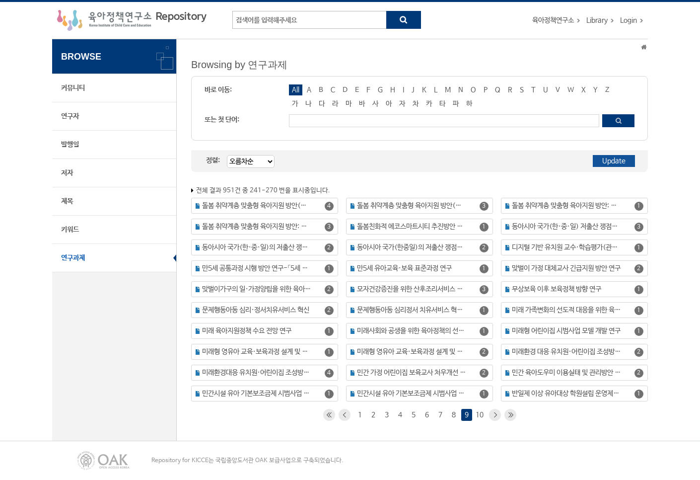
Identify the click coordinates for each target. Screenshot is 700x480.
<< (329, 415)
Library (597, 20)
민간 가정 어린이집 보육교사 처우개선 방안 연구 (412, 372)
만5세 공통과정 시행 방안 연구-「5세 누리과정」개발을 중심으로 (257, 268)
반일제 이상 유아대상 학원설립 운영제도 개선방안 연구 (567, 393)
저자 (67, 173)
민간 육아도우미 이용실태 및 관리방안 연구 (567, 372)
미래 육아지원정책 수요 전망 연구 (246, 330)
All (295, 90)
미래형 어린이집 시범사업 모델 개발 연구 (566, 330)
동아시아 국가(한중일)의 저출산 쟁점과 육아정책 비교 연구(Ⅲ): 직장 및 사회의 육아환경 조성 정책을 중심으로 (412, 247)
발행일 (70, 145)
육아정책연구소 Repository (132, 20)
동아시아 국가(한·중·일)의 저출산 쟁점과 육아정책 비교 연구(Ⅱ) (257, 247)
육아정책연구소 (553, 20)
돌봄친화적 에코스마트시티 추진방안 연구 (412, 226)
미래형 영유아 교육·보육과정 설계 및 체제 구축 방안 (257, 351)
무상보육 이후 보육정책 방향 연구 (556, 289)
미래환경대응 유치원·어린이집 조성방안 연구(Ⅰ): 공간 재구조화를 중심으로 (257, 372)
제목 (67, 201)
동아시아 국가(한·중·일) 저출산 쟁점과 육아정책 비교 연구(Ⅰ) (567, 226)
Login (628, 20)
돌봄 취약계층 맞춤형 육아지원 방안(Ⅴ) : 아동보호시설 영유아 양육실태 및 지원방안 (412, 205)
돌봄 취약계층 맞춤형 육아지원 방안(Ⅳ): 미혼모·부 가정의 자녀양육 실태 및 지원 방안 (257, 205)
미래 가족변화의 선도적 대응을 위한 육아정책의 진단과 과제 (567, 310)
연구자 (70, 116)
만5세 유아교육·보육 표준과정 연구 (404, 268)
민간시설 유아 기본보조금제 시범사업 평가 (257, 393)
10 (480, 415)
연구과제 (73, 258)
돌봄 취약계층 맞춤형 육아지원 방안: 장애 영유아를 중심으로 (257, 226)
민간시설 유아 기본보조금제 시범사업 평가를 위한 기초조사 (412, 393)
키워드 (70, 230)
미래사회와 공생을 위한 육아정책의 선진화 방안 (412, 330)
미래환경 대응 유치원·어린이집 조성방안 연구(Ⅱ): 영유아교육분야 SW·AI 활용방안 (567, 351)
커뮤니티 (73, 88)
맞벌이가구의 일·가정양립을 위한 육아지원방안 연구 (257, 289)
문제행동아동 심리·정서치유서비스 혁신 (255, 310)
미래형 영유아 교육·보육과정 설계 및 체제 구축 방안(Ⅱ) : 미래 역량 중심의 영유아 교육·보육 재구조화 (412, 351)
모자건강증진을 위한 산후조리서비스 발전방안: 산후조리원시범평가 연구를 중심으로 (412, 289)
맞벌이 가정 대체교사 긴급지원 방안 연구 (566, 268)
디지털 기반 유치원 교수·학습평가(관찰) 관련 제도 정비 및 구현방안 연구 (567, 247)
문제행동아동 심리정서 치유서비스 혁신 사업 (412, 310)
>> (510, 415)
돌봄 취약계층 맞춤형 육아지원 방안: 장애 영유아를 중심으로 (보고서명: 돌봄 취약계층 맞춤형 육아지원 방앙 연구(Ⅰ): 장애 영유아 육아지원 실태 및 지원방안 (567, 205)
